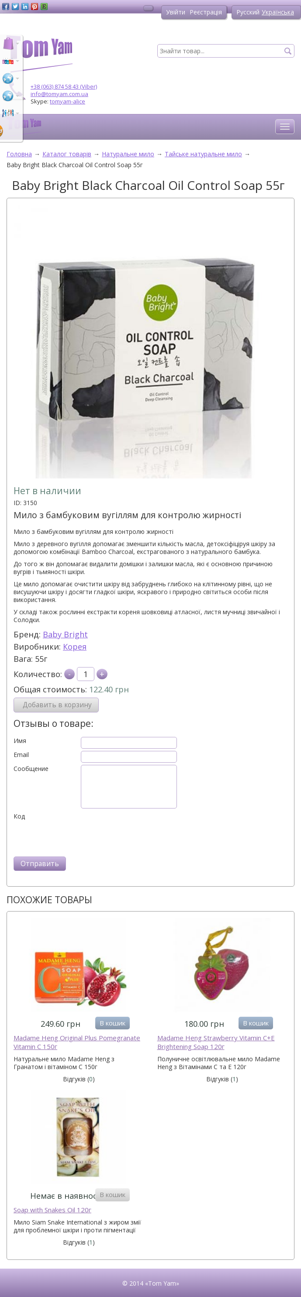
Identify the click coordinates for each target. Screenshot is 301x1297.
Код (19, 816)
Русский (247, 12)
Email (21, 755)
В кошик (112, 1022)
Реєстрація (206, 12)
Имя (20, 741)
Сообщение (31, 769)
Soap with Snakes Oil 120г (52, 1210)
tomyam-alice (67, 101)
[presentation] (80, 837)
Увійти (175, 12)
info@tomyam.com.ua (59, 94)
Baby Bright (65, 634)
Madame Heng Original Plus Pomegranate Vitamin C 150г (77, 1042)
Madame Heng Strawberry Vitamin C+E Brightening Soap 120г (216, 1042)
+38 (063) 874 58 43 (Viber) (64, 86)
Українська (278, 12)
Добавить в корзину (57, 704)
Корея (74, 646)
